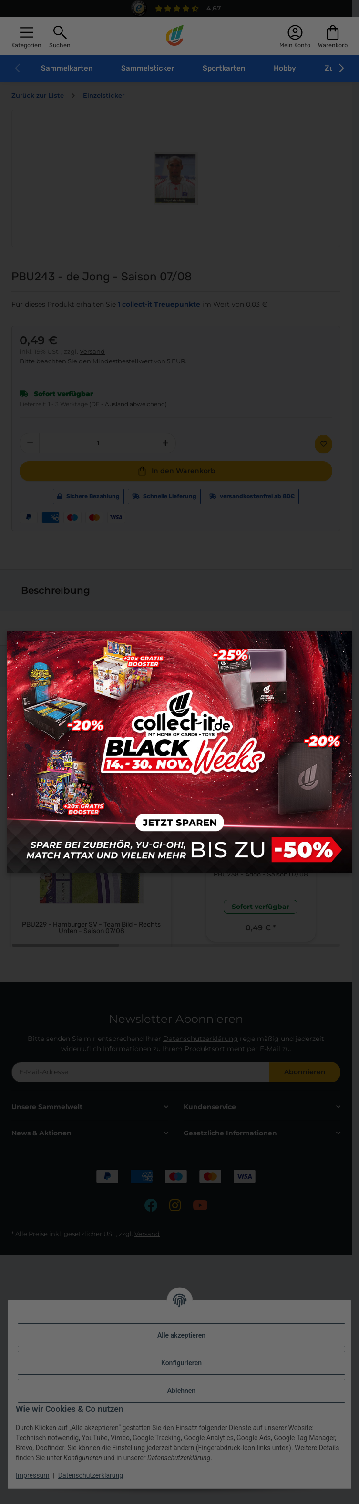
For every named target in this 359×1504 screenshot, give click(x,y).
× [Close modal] (341, 642)
